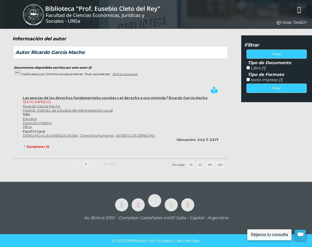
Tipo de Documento (269, 62)
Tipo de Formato (266, 74)
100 (210, 165)
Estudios (30, 119)
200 (220, 165)
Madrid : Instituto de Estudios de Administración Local (68, 110)
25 (190, 165)
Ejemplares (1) (38, 147)
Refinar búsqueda (124, 74)
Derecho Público (37, 123)
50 (200, 165)
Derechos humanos (97, 135)
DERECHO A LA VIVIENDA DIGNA (50, 135)
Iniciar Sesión (291, 22)
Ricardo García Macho (188, 98)
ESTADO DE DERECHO (135, 135)
